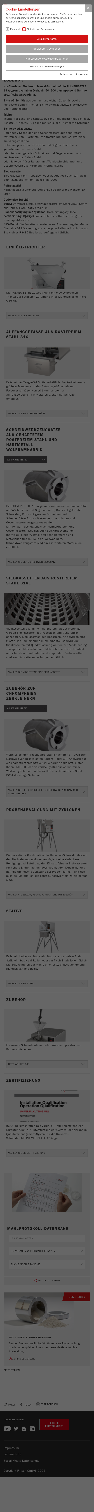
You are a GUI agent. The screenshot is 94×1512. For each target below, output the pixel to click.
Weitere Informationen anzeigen (47, 66)
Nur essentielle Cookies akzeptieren (47, 58)
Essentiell (15, 29)
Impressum (82, 74)
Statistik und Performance (41, 29)
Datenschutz (67, 74)
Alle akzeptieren (47, 38)
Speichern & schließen (47, 48)
